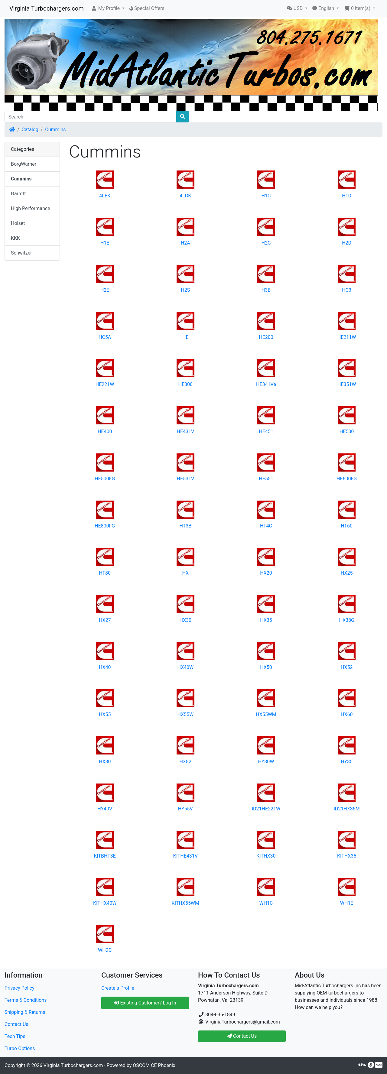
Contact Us (16, 1024)
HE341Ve (266, 384)
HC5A (105, 337)
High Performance (30, 208)
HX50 (266, 667)
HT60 (347, 526)
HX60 (347, 714)
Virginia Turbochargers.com (46, 8)
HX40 (105, 667)
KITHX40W (104, 903)
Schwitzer (21, 253)
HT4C (266, 526)
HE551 (266, 479)
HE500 (347, 431)
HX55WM (266, 714)
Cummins (55, 129)
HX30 (186, 620)
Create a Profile (117, 988)
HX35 (266, 620)
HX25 (347, 573)
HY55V (185, 809)
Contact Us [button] (242, 1036)
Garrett (18, 193)
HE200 (266, 337)
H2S (185, 290)
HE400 (105, 431)
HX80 (105, 761)
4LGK (185, 196)
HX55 (105, 714)
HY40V (104, 809)
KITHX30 (265, 856)
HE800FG (105, 526)
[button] (108, 8)
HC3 (346, 290)
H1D (346, 196)
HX (185, 573)
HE (185, 337)
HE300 (185, 384)
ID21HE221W (266, 809)
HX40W (185, 667)
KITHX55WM (185, 903)
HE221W (105, 384)
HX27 (105, 620)
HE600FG (347, 479)
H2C (266, 243)
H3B (266, 290)
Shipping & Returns (25, 1012)
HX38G (346, 620)
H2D (346, 243)
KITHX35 (346, 856)
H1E (104, 243)
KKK (15, 238)
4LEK (104, 196)
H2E (104, 290)
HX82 (186, 761)
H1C (266, 196)
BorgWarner (23, 164)
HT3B (185, 526)
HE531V (185, 479)
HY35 (347, 761)
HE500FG (105, 479)
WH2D (105, 950)
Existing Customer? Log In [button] (145, 1003)
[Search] (91, 116)
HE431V (185, 431)
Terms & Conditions (26, 1000)
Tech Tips (15, 1036)
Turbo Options (20, 1048)
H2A (185, 243)
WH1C (266, 903)
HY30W (266, 761)
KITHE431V (185, 856)
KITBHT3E (105, 856)
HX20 (266, 573)
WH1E (346, 903)
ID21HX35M (346, 809)
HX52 (347, 667)
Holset (18, 223)
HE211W (346, 337)
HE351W (346, 384)
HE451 (266, 431)
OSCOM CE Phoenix (154, 1065)
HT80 (105, 573)
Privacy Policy (19, 988)
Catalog (30, 129)
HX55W (185, 714)
